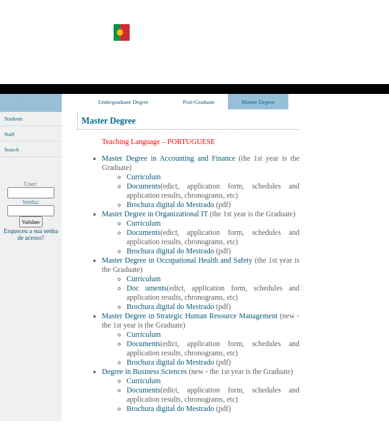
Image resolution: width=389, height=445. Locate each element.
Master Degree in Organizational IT (156, 214)
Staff (9, 134)
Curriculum (144, 176)
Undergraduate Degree (123, 102)
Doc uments (147, 288)
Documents (144, 186)
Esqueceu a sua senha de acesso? (31, 234)
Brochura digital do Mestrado (170, 204)
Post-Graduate (199, 102)
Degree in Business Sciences (145, 371)
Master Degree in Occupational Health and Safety (178, 260)
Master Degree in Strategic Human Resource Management (191, 316)
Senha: (31, 201)
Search (11, 149)
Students (13, 119)
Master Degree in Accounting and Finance (168, 158)
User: (31, 183)
